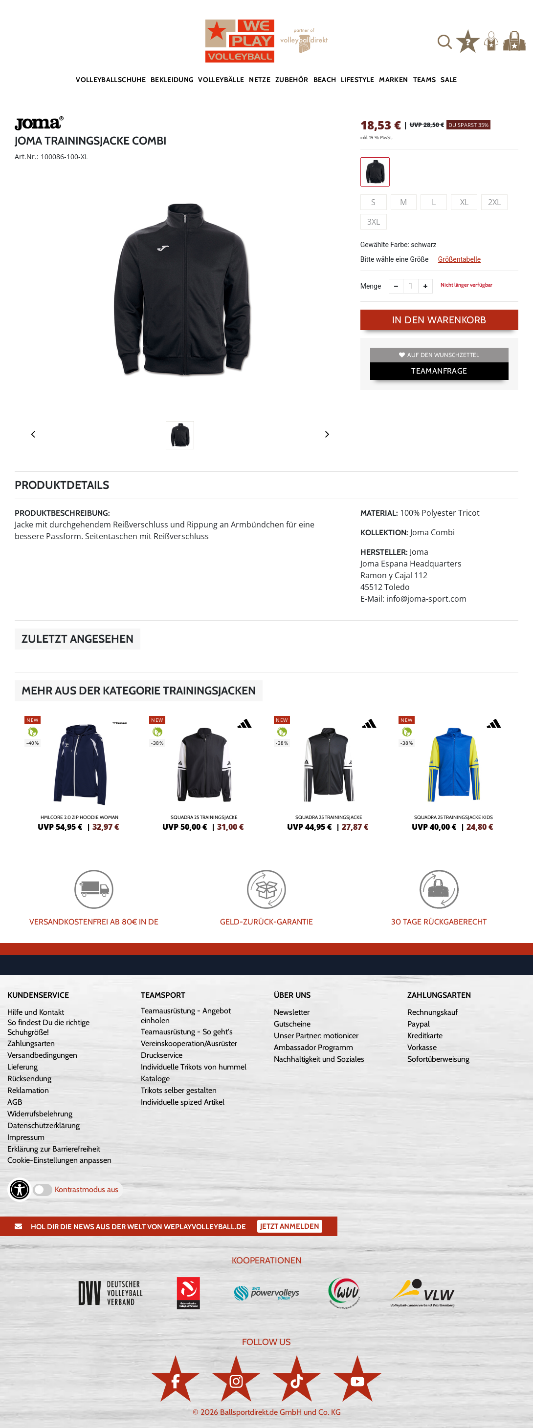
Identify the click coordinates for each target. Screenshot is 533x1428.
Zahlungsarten (31, 1043)
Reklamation (28, 1090)
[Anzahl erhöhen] (425, 286)
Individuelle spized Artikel (182, 1102)
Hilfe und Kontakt (35, 1012)
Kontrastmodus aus (86, 1189)
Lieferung (22, 1066)
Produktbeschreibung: (62, 513)
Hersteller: (384, 552)
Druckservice (161, 1055)
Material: (379, 513)
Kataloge (155, 1078)
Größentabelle (459, 259)
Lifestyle (357, 79)
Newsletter (292, 1012)
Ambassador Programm (313, 1047)
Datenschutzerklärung (43, 1125)
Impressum (25, 1137)
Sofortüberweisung (438, 1059)
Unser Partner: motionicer (316, 1035)
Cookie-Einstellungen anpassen (59, 1160)
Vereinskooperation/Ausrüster (189, 1043)
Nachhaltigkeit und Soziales (319, 1059)
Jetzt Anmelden (289, 1226)
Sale (449, 79)
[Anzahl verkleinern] (396, 286)
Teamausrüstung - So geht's (187, 1031)
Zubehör (291, 79)
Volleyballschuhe (111, 79)
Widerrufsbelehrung (39, 1113)
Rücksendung (29, 1078)
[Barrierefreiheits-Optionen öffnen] (19, 1189)
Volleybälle (221, 79)
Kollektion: (384, 532)
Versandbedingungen (42, 1055)
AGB (14, 1102)
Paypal (418, 1024)
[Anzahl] (410, 286)
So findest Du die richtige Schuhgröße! (48, 1027)
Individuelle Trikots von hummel (193, 1066)
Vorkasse (422, 1047)
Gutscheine (292, 1024)
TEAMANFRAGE (439, 371)
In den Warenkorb (439, 320)
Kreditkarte (425, 1035)
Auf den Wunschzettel (439, 354)
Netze (259, 79)
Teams (424, 79)
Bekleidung (172, 79)
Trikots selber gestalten (179, 1090)
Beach (324, 79)
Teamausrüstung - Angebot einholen (186, 1015)
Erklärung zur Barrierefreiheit (53, 1149)
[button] (444, 40)
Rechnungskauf (432, 1012)
